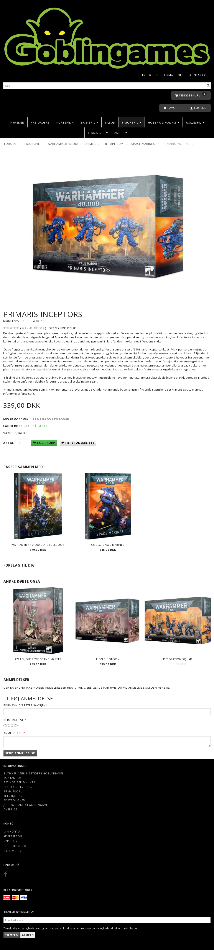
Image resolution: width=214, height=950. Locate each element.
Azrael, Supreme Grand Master (38, 659)
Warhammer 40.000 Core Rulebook (38, 544)
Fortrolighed (147, 75)
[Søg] (208, 86)
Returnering (13, 795)
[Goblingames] (107, 37)
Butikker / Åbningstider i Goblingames (33, 773)
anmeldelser (33, 328)
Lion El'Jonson (108, 659)
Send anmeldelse (20, 753)
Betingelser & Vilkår (19, 782)
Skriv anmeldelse (62, 328)
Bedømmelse (13, 720)
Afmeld (28, 935)
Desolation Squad (177, 659)
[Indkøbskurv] (191, 95)
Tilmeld (11, 935)
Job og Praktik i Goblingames (26, 805)
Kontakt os (199, 75)
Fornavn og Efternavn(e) (24, 705)
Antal (9, 443)
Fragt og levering (17, 787)
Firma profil (174, 75)
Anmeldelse (13, 733)
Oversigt (10, 809)
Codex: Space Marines (107, 544)
